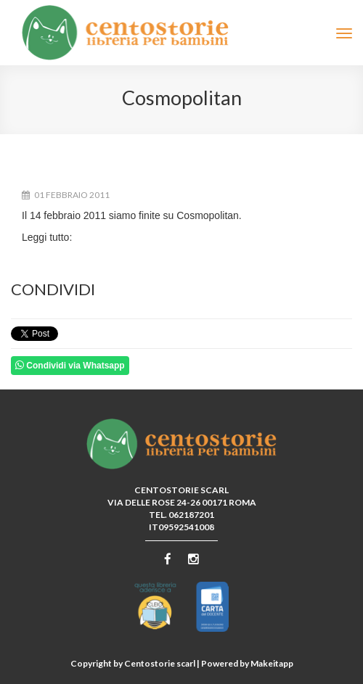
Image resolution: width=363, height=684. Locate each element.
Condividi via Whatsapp (70, 365)
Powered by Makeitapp (247, 663)
